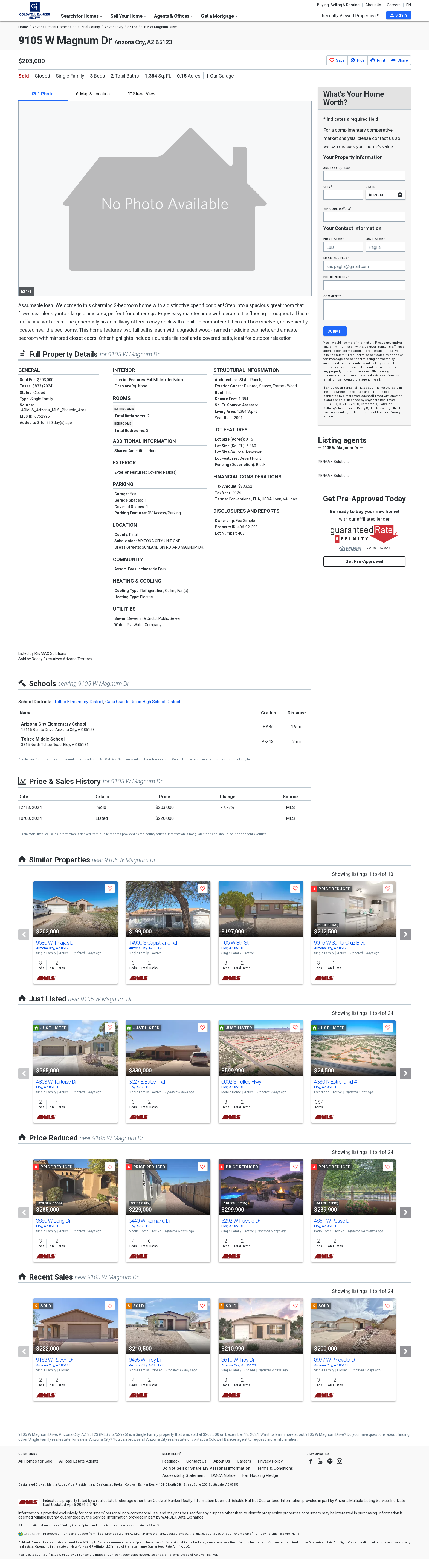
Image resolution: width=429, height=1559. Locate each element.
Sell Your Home (128, 16)
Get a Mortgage (219, 16)
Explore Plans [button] (289, 1534)
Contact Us (196, 1461)
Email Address (336, 258)
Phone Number (336, 277)
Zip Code (337, 209)
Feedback (170, 1461)
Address (337, 168)
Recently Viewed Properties (350, 15)
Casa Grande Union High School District (142, 701)
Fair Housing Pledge (260, 1475)
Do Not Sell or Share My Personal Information (206, 1468)
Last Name (375, 239)
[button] (398, 15)
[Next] (405, 934)
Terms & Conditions (275, 1468)
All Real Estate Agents (79, 1461)
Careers (394, 5)
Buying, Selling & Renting (338, 5)
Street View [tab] (141, 93)
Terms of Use (373, 412)
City (327, 187)
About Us (373, 5)
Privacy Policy (270, 1461)
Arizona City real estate (166, 1439)
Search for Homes (81, 16)
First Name (333, 239)
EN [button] (408, 5)
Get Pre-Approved (364, 561)
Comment (332, 296)
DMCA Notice (223, 1475)
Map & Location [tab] (92, 93)
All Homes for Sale (35, 1461)
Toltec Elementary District (78, 701)
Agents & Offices (173, 16)
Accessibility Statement (183, 1475)
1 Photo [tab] (43, 93)
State (371, 187)
